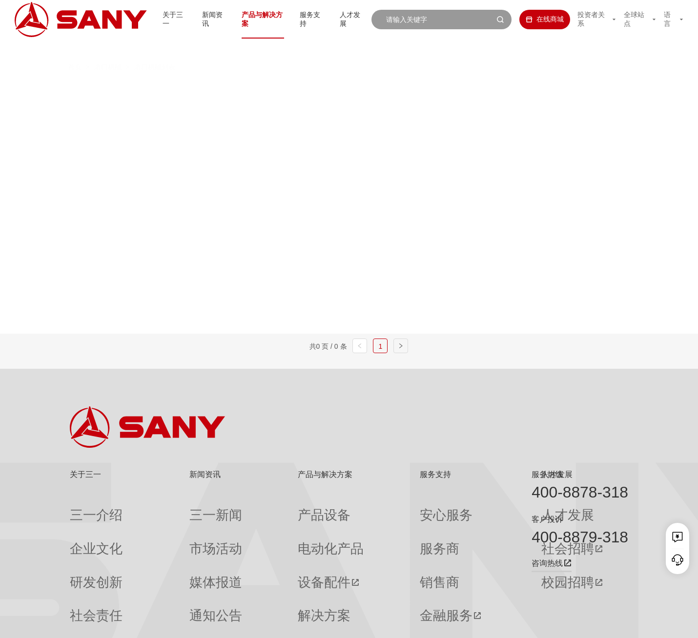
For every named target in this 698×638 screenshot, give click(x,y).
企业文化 (83, 524)
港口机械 (108, 48)
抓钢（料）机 (395, 89)
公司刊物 (83, 594)
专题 (164, 594)
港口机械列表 (154, 48)
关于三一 (154, 19)
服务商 (365, 524)
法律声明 (579, 623)
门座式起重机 (494, 108)
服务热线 (547, 474)
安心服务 (369, 507)
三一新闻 (171, 507)
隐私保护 (547, 623)
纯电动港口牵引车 (479, 89)
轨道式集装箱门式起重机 (285, 108)
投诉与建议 (372, 594)
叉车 (336, 89)
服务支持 (303, 19)
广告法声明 (613, 623)
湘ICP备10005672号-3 (192, 623)
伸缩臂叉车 (557, 89)
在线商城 (534, 19)
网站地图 (484, 623)
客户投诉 (547, 519)
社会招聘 (458, 525)
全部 (159, 89)
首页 (75, 48)
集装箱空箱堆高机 (269, 89)
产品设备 (258, 507)
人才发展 (346, 19)
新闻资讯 (196, 19)
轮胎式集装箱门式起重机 (399, 108)
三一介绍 (83, 507)
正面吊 (198, 89)
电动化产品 (262, 524)
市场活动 (171, 524)
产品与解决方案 (250, 19)
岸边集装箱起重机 (182, 108)
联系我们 (515, 623)
